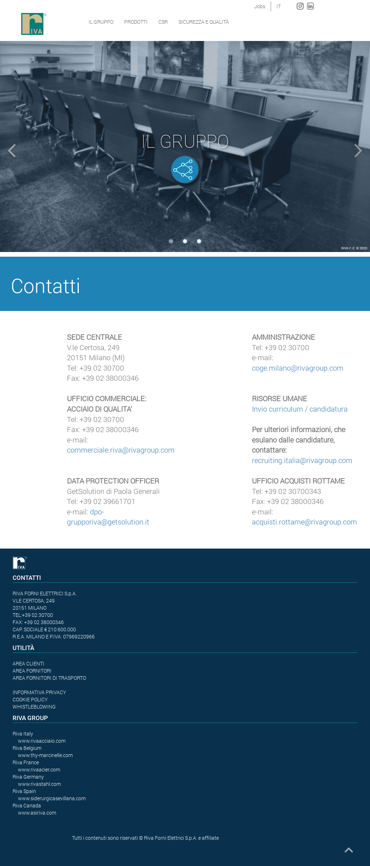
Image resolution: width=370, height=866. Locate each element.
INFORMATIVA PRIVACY (39, 692)
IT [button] (278, 6)
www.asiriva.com (37, 812)
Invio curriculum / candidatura (300, 408)
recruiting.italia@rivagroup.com (302, 460)
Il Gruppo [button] (101, 21)
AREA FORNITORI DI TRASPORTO (49, 677)
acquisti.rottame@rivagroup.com (304, 521)
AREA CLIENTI (28, 663)
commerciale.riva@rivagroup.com (121, 449)
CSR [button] (163, 21)
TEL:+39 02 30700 (33, 614)
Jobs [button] (259, 6)
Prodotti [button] (136, 21)
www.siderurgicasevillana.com (52, 798)
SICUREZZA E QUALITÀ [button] (204, 21)
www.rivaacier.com (39, 769)
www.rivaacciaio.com (42, 740)
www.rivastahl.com (39, 783)
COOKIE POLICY (30, 699)
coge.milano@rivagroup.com (297, 367)
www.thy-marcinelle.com (45, 755)
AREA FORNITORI (32, 670)
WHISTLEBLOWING (34, 706)
